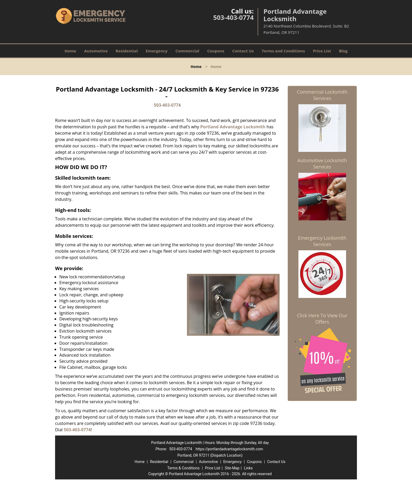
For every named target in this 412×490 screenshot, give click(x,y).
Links (248, 468)
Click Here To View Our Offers (322, 318)
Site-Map (232, 468)
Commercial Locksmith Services (322, 95)
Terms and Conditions (283, 50)
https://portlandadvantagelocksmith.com (229, 449)
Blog (343, 50)
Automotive (96, 50)
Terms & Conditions (183, 468)
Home (70, 50)
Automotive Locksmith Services (322, 163)
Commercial (187, 50)
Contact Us (243, 50)
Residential (127, 50)
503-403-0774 (233, 17)
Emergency (156, 50)
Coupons (215, 50)
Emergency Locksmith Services (322, 241)
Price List (322, 50)
